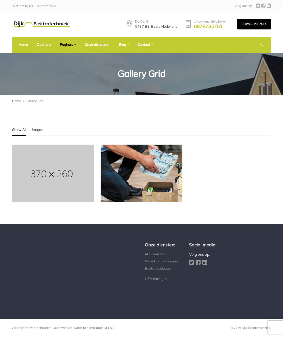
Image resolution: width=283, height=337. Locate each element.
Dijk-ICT (109, 328)
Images (38, 129)
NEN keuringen (156, 279)
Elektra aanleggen (158, 268)
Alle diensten (155, 254)
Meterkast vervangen (161, 261)
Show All (19, 129)
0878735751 (208, 26)
